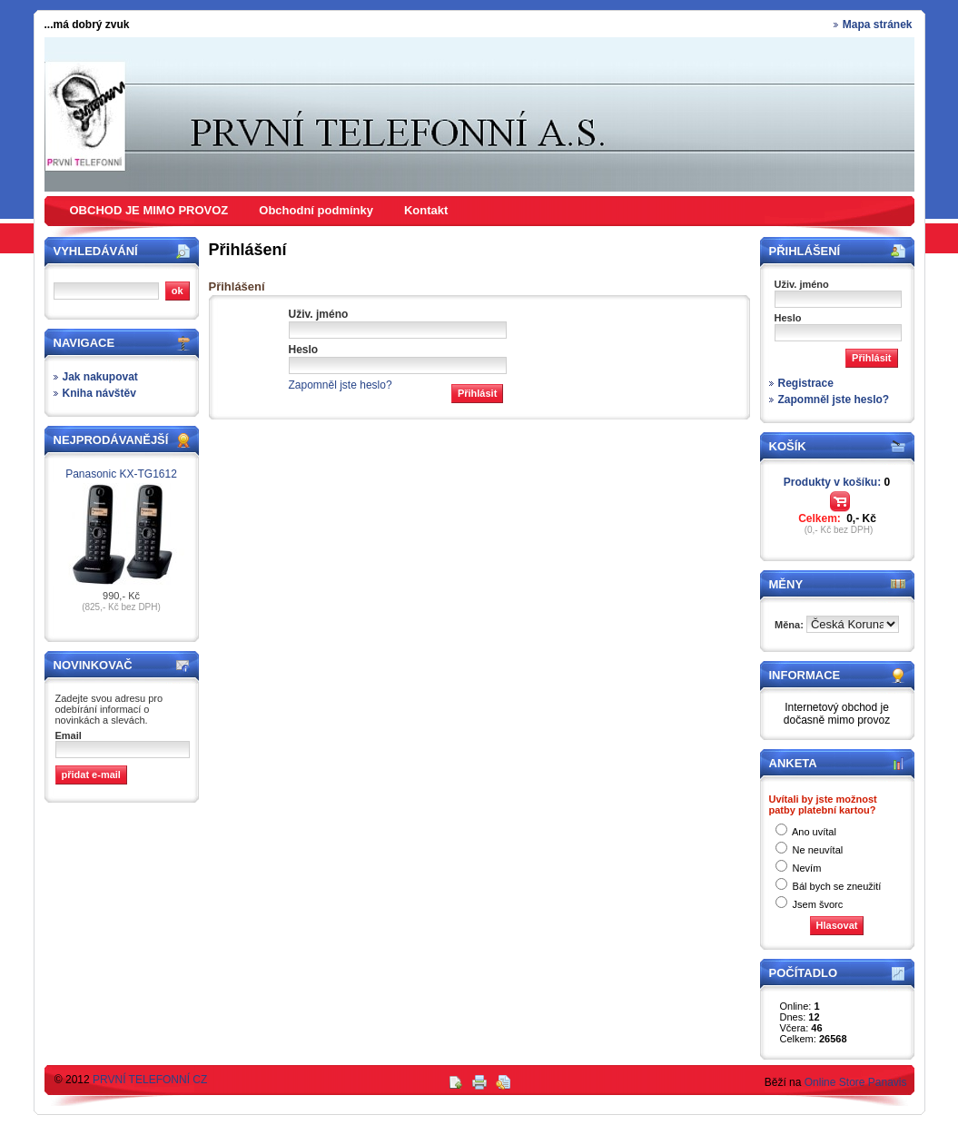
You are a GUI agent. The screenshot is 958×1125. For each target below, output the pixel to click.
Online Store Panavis (856, 1082)
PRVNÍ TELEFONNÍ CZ (150, 1079)
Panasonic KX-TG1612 (121, 474)
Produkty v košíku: (837, 482)
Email (68, 735)
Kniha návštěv (99, 393)
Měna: (790, 624)
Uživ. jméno (319, 314)
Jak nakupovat (100, 376)
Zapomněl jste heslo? (340, 385)
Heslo (304, 349)
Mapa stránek (878, 24)
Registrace (806, 383)
